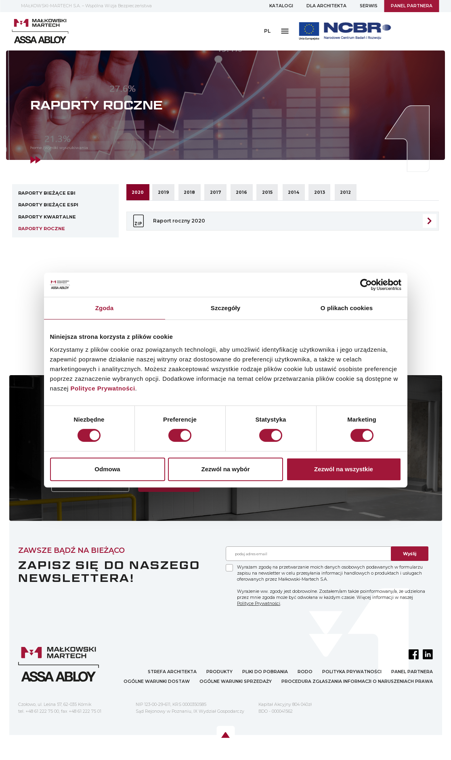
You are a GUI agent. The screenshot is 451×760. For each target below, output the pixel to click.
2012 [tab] (345, 192)
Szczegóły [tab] (225, 307)
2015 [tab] (267, 192)
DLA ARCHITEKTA (326, 5)
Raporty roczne (41, 228)
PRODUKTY (219, 671)
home (36, 147)
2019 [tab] (163, 192)
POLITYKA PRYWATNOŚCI (352, 671)
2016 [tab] (241, 192)
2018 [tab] (189, 192)
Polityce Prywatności (103, 388)
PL (267, 31)
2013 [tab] (319, 192)
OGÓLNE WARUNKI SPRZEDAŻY (235, 681)
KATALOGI (281, 5)
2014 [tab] (293, 192)
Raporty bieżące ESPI (48, 205)
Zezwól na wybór (225, 469)
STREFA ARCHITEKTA (172, 671)
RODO (305, 671)
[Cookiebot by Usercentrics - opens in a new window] (366, 285)
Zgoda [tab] (104, 307)
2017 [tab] (215, 192)
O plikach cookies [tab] (347, 307)
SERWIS (369, 5)
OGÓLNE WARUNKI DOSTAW (157, 681)
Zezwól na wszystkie (343, 469)
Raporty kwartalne (47, 217)
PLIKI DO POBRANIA (265, 671)
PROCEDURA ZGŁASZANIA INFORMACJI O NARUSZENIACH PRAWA (357, 681)
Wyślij (409, 553)
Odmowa (107, 469)
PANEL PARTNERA (411, 5)
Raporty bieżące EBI (47, 193)
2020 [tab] (138, 192)
